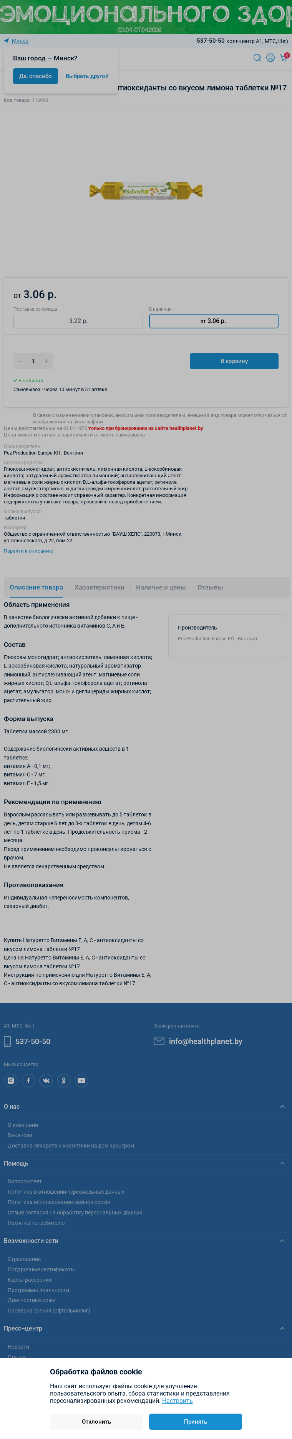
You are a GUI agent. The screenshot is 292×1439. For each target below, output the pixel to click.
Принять (195, 1421)
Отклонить (96, 1421)
